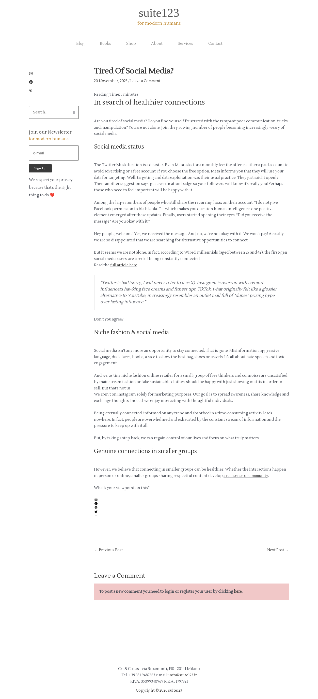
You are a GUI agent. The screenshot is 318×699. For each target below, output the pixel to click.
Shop (131, 43)
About (157, 43)
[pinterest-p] (31, 91)
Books (105, 43)
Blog (80, 43)
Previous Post (108, 550)
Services (185, 43)
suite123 (159, 12)
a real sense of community (247, 475)
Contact (215, 43)
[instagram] (32, 74)
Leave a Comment (146, 81)
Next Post (278, 550)
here (238, 591)
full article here (124, 265)
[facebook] (32, 82)
